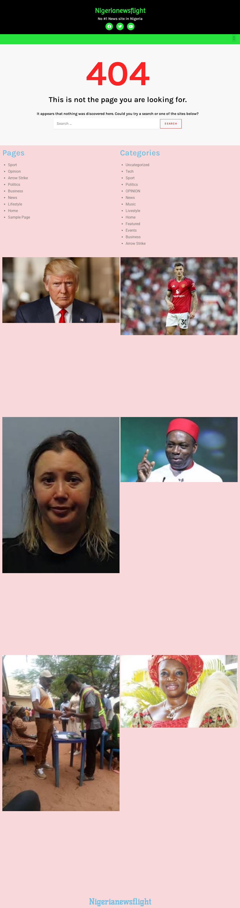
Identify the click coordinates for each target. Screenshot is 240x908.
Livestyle (133, 211)
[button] (234, 38)
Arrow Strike (18, 178)
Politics (14, 184)
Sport (12, 165)
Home (13, 211)
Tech (130, 171)
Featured (133, 224)
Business (15, 191)
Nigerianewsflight (120, 11)
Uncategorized (137, 165)
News (12, 197)
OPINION (133, 191)
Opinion (14, 171)
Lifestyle (15, 204)
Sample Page (19, 217)
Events (131, 230)
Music (131, 204)
